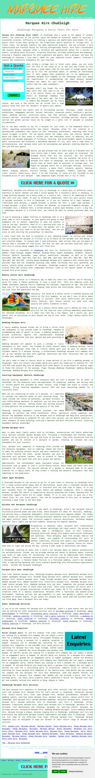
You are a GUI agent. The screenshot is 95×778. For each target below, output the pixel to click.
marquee (81, 151)
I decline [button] (63, 771)
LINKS (66, 17)
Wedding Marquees (50, 734)
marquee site (46, 416)
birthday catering (64, 611)
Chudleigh (38, 250)
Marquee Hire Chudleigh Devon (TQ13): (20, 35)
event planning (70, 621)
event (67, 69)
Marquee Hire (21, 731)
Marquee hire (8, 250)
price (37, 244)
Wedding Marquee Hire (82, 736)
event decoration (81, 614)
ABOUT (72, 17)
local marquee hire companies (30, 670)
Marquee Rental (28, 726)
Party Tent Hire (9, 739)
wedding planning (38, 621)
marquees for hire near (36, 673)
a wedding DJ (87, 616)
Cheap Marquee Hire (83, 726)
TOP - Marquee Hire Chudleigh (16, 743)
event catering (25, 619)
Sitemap (3, 760)
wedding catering (21, 616)
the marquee (67, 239)
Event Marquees (64, 729)
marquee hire (56, 260)
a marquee (43, 394)
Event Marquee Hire (63, 726)
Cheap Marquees (20, 729)
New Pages (11, 760)
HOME (60, 17)
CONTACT (79, 17)
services (43, 611)
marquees (27, 50)
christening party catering (44, 614)
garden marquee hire (36, 435)
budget (19, 241)
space (61, 72)
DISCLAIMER (88, 17)
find (9, 574)
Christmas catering (59, 619)
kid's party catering (55, 616)
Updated (18, 760)
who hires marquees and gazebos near (45, 650)
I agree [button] (55, 771)
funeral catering (10, 624)
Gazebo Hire (13, 726)
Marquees (6, 729)
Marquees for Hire (83, 729)
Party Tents (7, 731)
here (14, 599)
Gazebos (52, 736)
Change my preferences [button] (76, 771)
